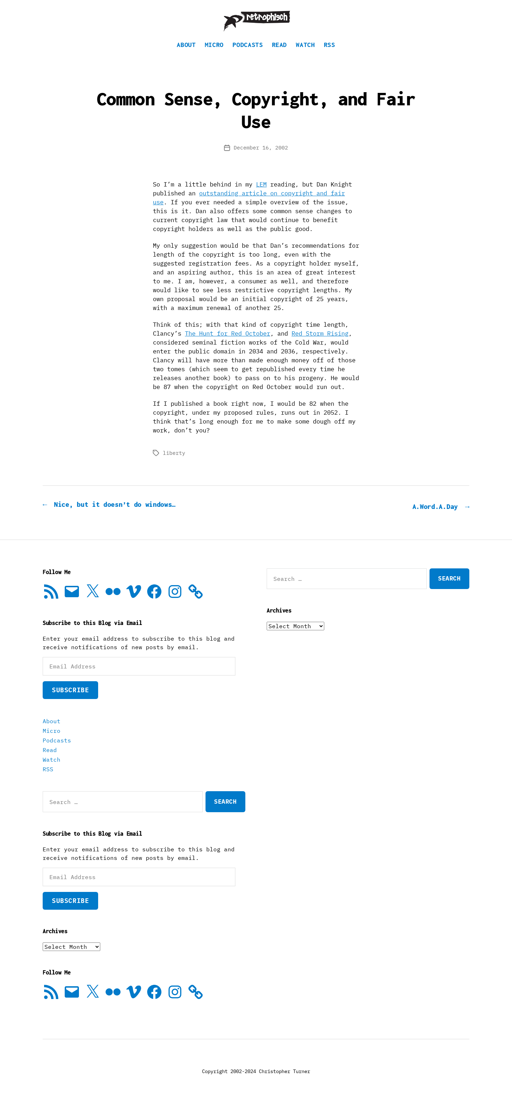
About (186, 55)
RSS (329, 55)
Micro (214, 55)
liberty (174, 463)
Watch (305, 55)
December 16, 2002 (261, 158)
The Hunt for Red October (227, 344)
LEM (261, 195)
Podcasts (248, 55)
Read (279, 55)
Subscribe (70, 700)
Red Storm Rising (320, 344)
